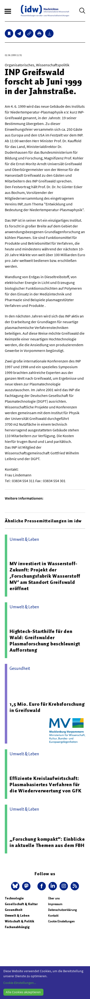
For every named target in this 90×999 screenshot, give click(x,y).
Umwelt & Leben (17, 915)
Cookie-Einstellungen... (19, 983)
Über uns (54, 898)
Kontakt (53, 916)
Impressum (55, 904)
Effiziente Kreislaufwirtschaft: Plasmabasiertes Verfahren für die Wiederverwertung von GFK (45, 784)
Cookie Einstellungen (61, 921)
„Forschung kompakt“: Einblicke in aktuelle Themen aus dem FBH (47, 842)
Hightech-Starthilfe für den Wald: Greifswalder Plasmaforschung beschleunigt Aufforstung (45, 641)
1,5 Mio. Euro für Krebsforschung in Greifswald (47, 707)
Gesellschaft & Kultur (21, 904)
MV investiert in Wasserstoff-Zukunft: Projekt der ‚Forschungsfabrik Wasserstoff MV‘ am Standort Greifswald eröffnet (45, 576)
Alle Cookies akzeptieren (23, 992)
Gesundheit (13, 910)
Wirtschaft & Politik (19, 921)
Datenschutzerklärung (62, 910)
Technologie (14, 898)
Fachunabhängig (17, 927)
